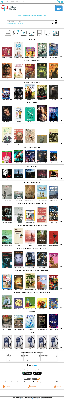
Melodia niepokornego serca (28, 356)
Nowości (7, 1)
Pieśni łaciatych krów (44, 355)
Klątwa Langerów (26, 360)
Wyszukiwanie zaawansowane (13, 23)
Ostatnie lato (9, 355)
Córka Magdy (9, 356)
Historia (12, 1)
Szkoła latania (26, 355)
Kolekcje (21, 23)
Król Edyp (8, 360)
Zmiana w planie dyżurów (45, 356)
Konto (23, 1)
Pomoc (18, 1)
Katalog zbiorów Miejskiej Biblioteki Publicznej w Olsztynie (32, 15)
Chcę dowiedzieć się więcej (25, 398)
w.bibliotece (34, 381)
